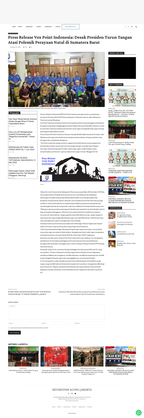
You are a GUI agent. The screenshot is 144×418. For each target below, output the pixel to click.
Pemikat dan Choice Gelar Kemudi (126, 243)
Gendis (77, 402)
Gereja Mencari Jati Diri (125, 233)
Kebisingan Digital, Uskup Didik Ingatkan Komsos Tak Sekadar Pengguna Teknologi (22, 173)
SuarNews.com (69, 402)
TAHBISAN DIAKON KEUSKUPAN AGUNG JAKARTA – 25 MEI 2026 (120, 171)
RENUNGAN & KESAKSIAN (124, 221)
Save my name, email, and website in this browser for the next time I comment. (29, 327)
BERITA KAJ (111, 108)
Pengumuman (13, 33)
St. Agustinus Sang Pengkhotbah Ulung (124, 215)
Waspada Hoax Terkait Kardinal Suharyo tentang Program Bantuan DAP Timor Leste (55, 372)
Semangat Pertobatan (125, 223)
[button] (136, 26)
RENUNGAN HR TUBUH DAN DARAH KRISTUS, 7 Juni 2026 (21, 148)
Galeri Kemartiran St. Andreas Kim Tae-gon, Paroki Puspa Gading (120, 143)
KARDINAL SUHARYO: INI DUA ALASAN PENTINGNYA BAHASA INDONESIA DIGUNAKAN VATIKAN (121, 200)
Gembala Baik (121, 230)
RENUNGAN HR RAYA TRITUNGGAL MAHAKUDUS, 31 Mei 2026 (22, 160)
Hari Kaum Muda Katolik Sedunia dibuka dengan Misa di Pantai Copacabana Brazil (23, 121)
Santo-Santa (121, 211)
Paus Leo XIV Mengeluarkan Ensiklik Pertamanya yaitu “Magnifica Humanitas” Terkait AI (22, 135)
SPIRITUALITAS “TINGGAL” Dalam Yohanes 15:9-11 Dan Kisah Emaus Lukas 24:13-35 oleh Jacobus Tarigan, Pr (88, 372)
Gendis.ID (111, 247)
